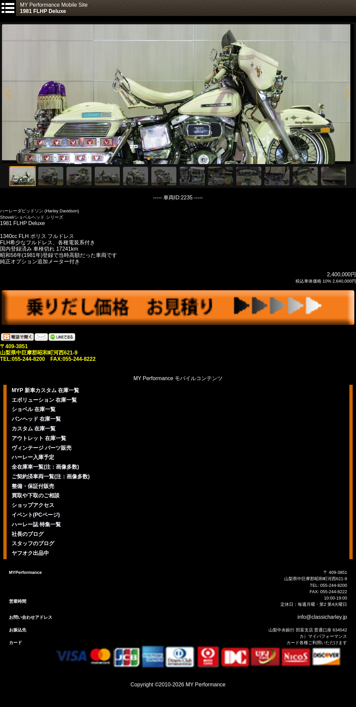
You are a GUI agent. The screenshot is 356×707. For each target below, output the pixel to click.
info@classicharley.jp (322, 617)
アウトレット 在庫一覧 (39, 438)
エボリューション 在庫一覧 (44, 400)
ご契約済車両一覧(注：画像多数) (51, 476)
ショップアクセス (33, 505)
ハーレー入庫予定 (33, 457)
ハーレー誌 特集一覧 (36, 524)
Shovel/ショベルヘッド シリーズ (31, 217)
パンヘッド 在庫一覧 (36, 419)
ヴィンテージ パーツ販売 (42, 448)
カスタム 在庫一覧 (34, 428)
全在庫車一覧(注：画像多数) (45, 467)
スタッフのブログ (33, 543)
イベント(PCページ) (36, 515)
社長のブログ (28, 534)
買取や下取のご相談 (36, 495)
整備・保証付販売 (33, 486)
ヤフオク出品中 (30, 553)
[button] (8, 94)
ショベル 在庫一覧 (34, 409)
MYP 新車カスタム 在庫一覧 (45, 390)
